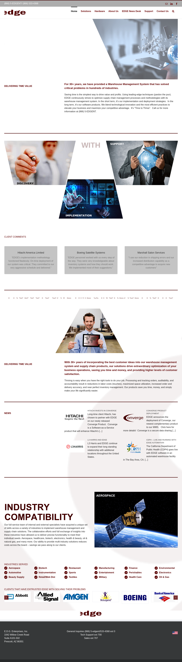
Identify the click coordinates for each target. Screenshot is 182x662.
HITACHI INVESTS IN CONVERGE (102, 411)
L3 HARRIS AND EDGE (97, 440)
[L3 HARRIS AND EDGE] (74, 447)
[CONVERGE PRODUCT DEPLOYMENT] (133, 417)
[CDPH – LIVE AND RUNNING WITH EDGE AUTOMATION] (133, 447)
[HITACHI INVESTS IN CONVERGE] (74, 417)
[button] (173, 11)
